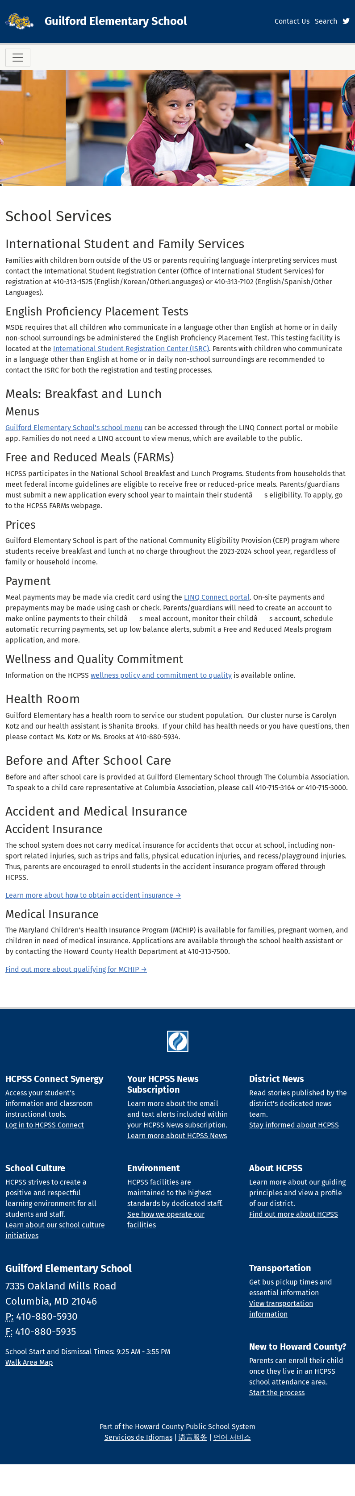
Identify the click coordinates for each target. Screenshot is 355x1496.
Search (326, 21)
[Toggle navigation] (17, 57)
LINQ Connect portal (217, 597)
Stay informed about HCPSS (294, 1125)
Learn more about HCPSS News (177, 1135)
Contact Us (292, 21)
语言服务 (193, 1437)
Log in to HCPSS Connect (44, 1125)
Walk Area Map (29, 1362)
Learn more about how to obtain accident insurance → (93, 895)
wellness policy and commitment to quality (161, 675)
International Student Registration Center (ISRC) (131, 348)
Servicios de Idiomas (138, 1437)
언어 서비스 (232, 1437)
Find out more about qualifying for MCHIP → (76, 969)
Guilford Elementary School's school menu (73, 427)
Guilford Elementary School (116, 21)
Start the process (277, 1392)
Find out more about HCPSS (293, 1214)
